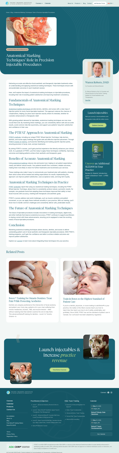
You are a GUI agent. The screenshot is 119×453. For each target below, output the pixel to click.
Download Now (98, 184)
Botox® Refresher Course (40, 425)
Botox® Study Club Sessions (98, 413)
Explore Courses (97, 125)
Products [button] (78, 3)
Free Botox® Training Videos (15, 423)
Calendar (48, 3)
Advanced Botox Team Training (75, 413)
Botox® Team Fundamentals (96, 427)
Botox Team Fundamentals (74, 410)
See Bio (87, 100)
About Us (70, 3)
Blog (84, 3)
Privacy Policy (11, 434)
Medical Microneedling (73, 419)
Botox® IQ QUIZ (11, 425)
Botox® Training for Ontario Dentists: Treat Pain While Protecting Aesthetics (30, 300)
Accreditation (10, 416)
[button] (110, 3)
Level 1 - (35, 404)
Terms (8, 432)
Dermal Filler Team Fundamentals (76, 416)
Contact (89, 3)
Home (8, 12)
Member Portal (100, 3)
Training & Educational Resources (17, 49)
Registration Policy (12, 436)
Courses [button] (39, 3)
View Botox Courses (59, 370)
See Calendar (101, 434)
